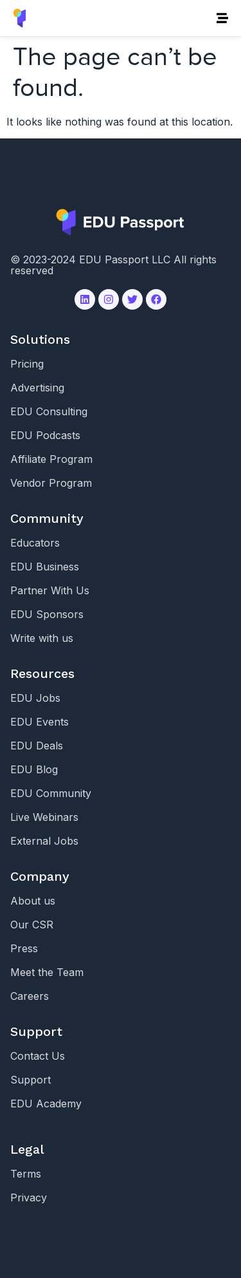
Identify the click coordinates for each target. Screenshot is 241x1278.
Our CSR (31, 924)
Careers (29, 996)
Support (30, 1079)
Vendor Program (51, 482)
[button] (222, 18)
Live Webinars (44, 817)
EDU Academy (46, 1103)
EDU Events (39, 721)
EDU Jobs (35, 697)
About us (32, 900)
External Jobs (44, 840)
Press (24, 948)
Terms (25, 1173)
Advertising (37, 387)
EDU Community (50, 793)
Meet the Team (47, 972)
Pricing (27, 363)
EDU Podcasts (45, 435)
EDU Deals (36, 745)
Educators (35, 542)
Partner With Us (49, 590)
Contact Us (37, 1055)
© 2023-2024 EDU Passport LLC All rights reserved (113, 265)
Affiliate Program (51, 459)
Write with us (41, 638)
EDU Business (44, 566)
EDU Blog (34, 769)
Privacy (28, 1197)
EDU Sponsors (47, 614)
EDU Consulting (48, 411)
